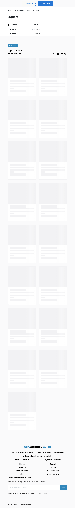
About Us (22, 467)
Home (10, 10)
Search (53, 464)
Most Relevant (52, 474)
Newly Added (53, 470)
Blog (22, 474)
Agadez (36, 10)
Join (63, 487)
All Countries (20, 10)
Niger (29, 10)
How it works (22, 470)
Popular (52, 467)
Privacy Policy (42, 493)
